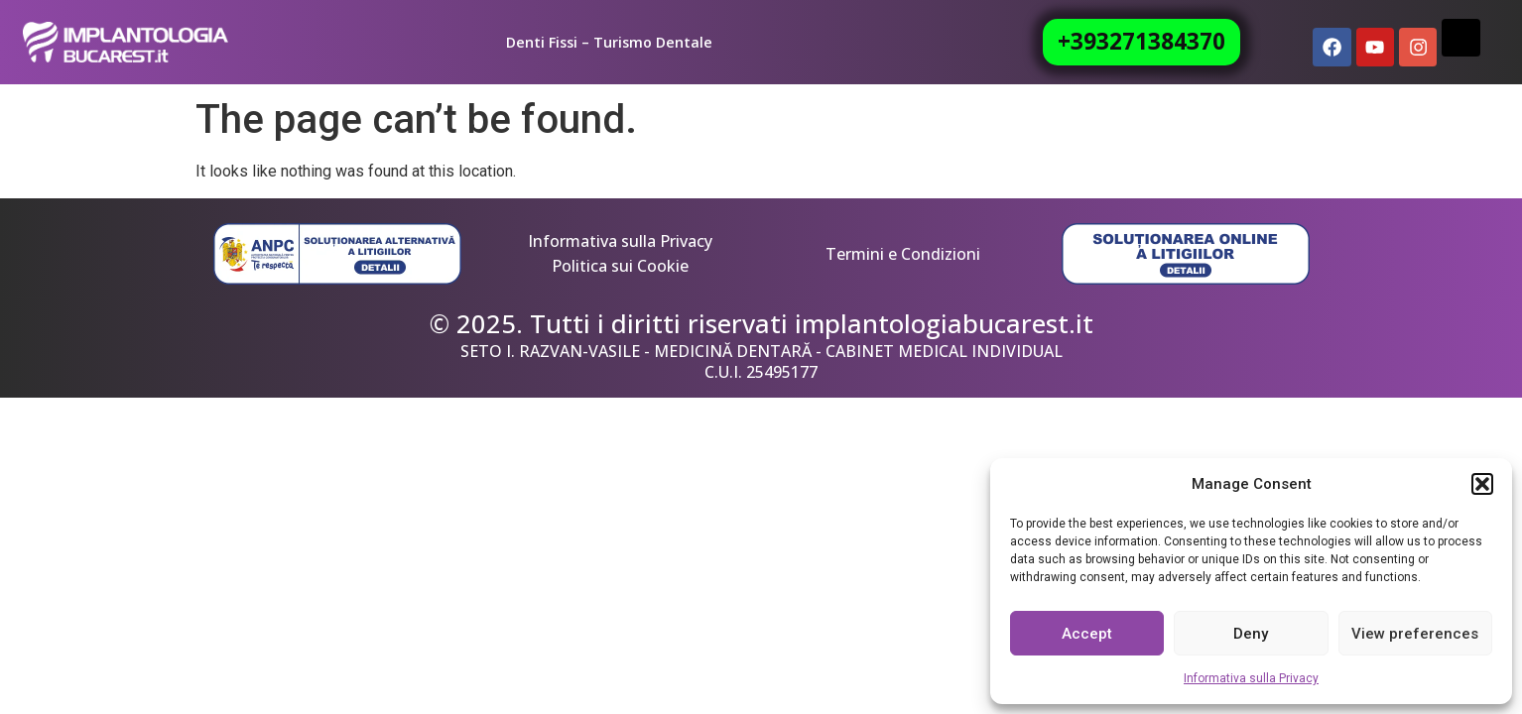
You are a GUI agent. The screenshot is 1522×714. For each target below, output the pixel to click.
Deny (1250, 634)
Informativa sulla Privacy (1251, 678)
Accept (1087, 634)
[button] (1482, 484)
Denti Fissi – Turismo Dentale (609, 42)
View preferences (1414, 634)
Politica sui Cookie (620, 266)
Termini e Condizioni (902, 254)
